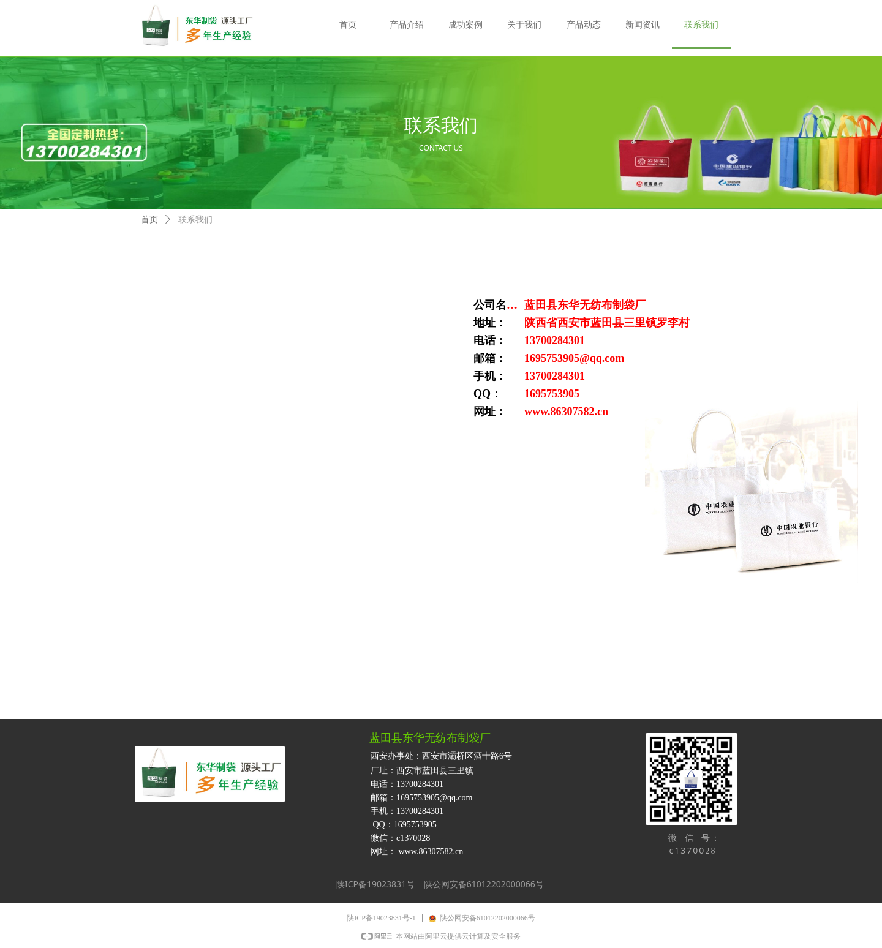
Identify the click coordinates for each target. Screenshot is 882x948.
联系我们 (195, 219)
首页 (149, 219)
